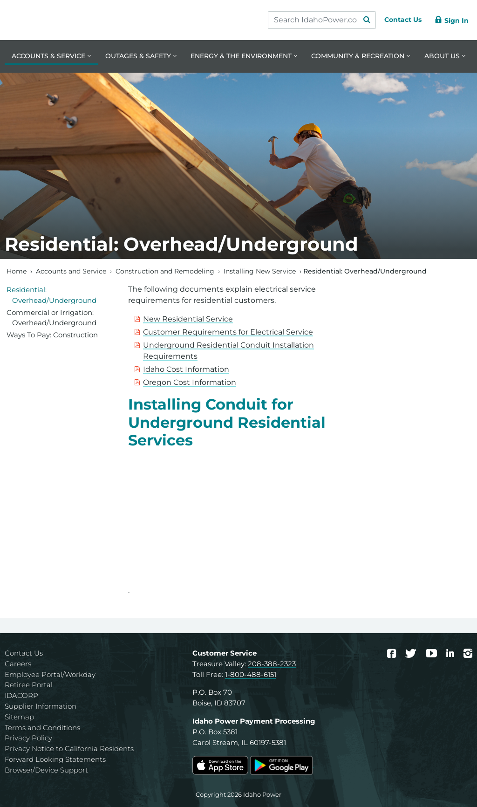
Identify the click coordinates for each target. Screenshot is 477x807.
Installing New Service (260, 271)
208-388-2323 (272, 663)
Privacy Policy (28, 737)
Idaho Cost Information (186, 369)
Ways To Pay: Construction (52, 334)
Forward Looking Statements (55, 759)
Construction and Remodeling (165, 271)
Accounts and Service (71, 271)
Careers (18, 663)
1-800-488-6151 (250, 674)
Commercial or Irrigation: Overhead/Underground (51, 318)
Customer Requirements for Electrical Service (228, 332)
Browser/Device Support (46, 770)
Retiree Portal (29, 684)
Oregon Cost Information (189, 382)
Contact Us (24, 653)
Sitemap (19, 716)
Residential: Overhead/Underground (51, 295)
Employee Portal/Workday (50, 674)
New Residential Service (188, 319)
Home (17, 271)
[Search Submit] (357, 20)
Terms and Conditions (42, 727)
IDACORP (21, 695)
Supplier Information (40, 706)
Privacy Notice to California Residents (69, 748)
